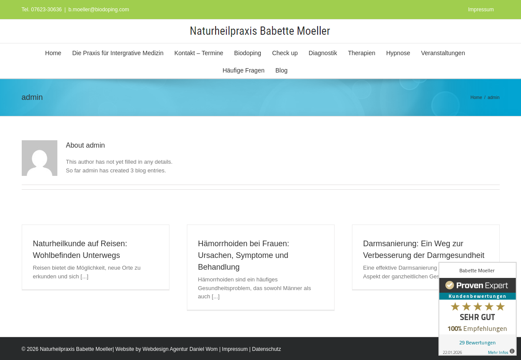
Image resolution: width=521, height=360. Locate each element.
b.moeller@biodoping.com (98, 10)
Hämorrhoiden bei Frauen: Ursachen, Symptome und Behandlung (243, 255)
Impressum (235, 349)
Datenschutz (266, 349)
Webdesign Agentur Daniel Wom (180, 349)
